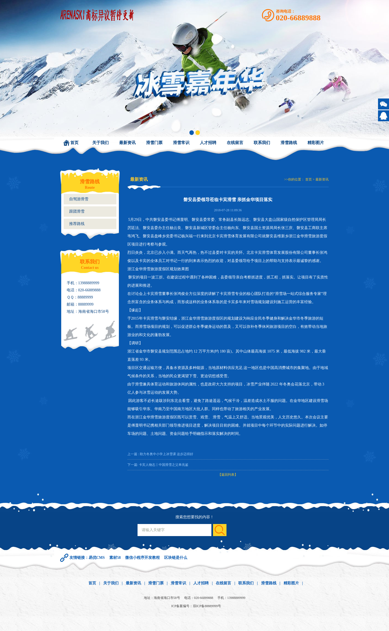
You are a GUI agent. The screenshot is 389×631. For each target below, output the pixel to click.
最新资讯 (127, 142)
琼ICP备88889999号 (207, 606)
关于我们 (100, 142)
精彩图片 (315, 142)
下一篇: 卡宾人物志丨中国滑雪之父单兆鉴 (157, 465)
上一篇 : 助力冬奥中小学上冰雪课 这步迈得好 (160, 454)
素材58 (115, 558)
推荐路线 (77, 224)
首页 (74, 142)
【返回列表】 (228, 475)
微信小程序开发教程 (142, 558)
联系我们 (262, 142)
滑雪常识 (181, 142)
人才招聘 (208, 142)
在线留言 (235, 142)
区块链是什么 (175, 558)
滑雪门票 (154, 142)
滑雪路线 (289, 142)
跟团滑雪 (77, 211)
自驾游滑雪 (78, 199)
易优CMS (97, 558)
